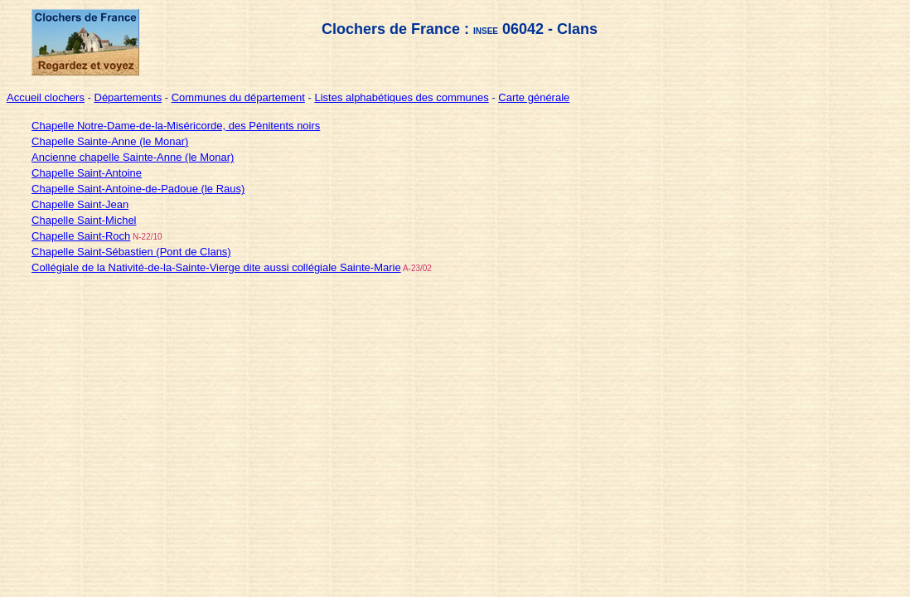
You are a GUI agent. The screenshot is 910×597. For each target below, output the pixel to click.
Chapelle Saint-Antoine (86, 173)
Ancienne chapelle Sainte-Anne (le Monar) (132, 157)
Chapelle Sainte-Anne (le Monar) (109, 141)
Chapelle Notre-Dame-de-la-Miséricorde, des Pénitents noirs (175, 125)
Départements (128, 97)
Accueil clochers (46, 97)
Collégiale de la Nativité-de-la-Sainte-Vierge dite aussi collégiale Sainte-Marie (216, 267)
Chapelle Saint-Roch (80, 236)
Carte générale (533, 97)
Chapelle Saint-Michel (83, 220)
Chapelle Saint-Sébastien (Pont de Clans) (131, 251)
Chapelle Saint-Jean (79, 204)
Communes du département (238, 97)
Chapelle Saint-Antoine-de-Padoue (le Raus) (137, 188)
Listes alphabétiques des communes (401, 97)
